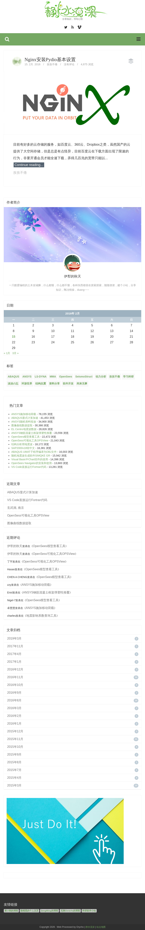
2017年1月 (14, 661)
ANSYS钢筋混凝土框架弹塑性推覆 (31, 432)
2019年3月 (14, 638)
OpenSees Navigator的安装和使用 (31, 463)
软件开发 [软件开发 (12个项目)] (68, 383)
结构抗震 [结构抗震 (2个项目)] (40, 383)
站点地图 (101, 927)
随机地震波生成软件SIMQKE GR (30, 455)
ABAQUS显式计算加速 (24, 417)
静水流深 (90, 927)
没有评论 (69, 64)
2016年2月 (14, 715)
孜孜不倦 (52, 64)
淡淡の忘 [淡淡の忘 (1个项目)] (13, 383)
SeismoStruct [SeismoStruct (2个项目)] (83, 376)
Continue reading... (29, 165)
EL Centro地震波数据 (23, 429)
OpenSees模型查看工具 (25, 436)
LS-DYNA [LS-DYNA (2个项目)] (40, 376)
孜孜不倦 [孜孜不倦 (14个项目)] (114, 376)
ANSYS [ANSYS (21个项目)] (27, 376)
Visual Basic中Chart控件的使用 (29, 459)
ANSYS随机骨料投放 (23, 421)
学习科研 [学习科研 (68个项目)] (128, 376)
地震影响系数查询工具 (41, 615)
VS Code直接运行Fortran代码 (28, 466)
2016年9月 (14, 692)
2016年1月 (14, 723)
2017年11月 (15, 646)
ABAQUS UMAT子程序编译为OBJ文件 (34, 451)
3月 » (15, 353)
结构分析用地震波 (21, 444)
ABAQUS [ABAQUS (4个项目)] (13, 376)
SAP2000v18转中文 (23, 448)
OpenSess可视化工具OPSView (29, 440)
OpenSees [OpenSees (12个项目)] (65, 376)
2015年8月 (14, 762)
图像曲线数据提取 (21, 425)
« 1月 (7, 353)
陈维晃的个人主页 (29, 910)
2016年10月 (15, 684)
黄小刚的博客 (11, 910)
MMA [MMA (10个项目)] (53, 376)
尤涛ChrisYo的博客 (70, 910)
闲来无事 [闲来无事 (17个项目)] (82, 383)
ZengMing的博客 (49, 910)
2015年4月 (14, 777)
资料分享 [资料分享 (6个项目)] (54, 383)
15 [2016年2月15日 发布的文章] (13, 336)
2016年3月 (14, 708)
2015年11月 (15, 739)
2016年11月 (15, 677)
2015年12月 (15, 731)
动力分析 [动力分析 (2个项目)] (101, 376)
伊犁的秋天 (14, 546)
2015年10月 (15, 746)
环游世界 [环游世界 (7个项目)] (27, 383)
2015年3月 (14, 785)
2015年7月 (14, 770)
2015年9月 (14, 754)
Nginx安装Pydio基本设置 (50, 59)
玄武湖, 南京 (15, 507)
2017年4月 (14, 654)
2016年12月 (15, 669)
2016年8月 (14, 700)
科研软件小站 (89, 910)
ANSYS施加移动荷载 (23, 414)
